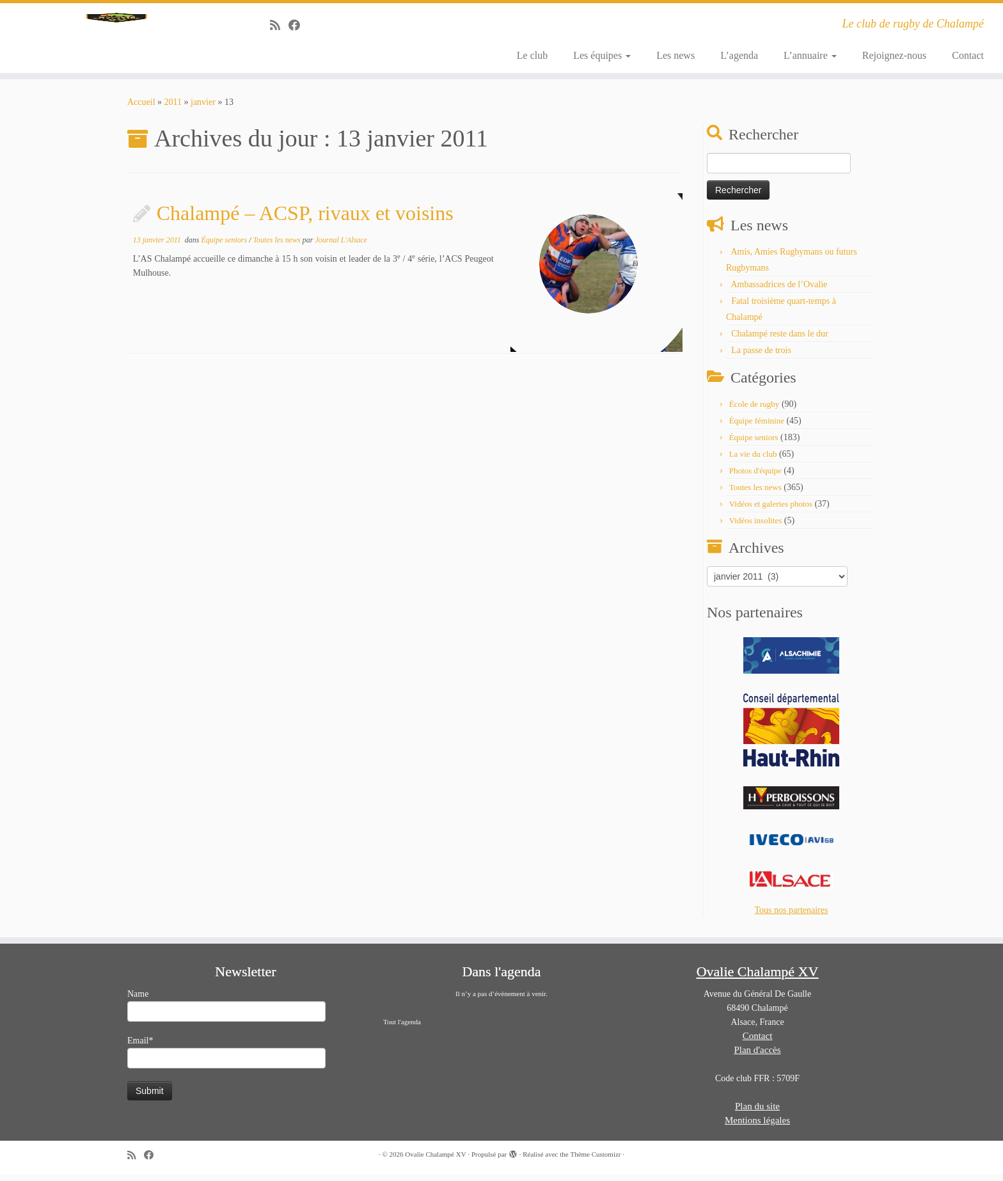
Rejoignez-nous (894, 55)
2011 (173, 109)
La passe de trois (761, 357)
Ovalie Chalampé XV (435, 1161)
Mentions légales (757, 1127)
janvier (203, 109)
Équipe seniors (225, 246)
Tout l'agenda (402, 1029)
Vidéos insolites (755, 527)
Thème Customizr (595, 1161)
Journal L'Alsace (341, 246)
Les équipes (602, 55)
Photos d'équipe (755, 477)
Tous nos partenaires (791, 917)
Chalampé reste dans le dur (779, 340)
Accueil (141, 109)
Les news (675, 55)
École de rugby (754, 411)
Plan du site (757, 1113)
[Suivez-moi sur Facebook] (298, 25)
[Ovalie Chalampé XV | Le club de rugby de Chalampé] (116, 42)
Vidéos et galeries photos (770, 511)
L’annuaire (810, 55)
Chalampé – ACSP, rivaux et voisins (305, 220)
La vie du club (753, 461)
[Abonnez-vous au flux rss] (279, 25)
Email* (226, 1059)
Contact (968, 55)
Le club (532, 55)
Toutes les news (277, 246)
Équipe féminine (756, 427)
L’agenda (739, 55)
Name (226, 1012)
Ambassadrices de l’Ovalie (779, 291)
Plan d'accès (757, 1057)
